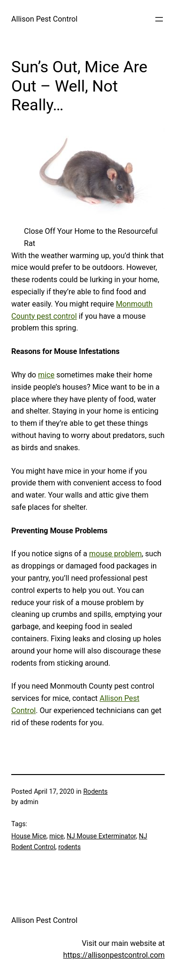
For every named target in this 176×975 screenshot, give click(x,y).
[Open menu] (159, 19)
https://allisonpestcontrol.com (114, 955)
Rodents (95, 791)
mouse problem (115, 553)
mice (46, 374)
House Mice (28, 836)
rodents (69, 847)
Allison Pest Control (44, 19)
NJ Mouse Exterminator (101, 836)
